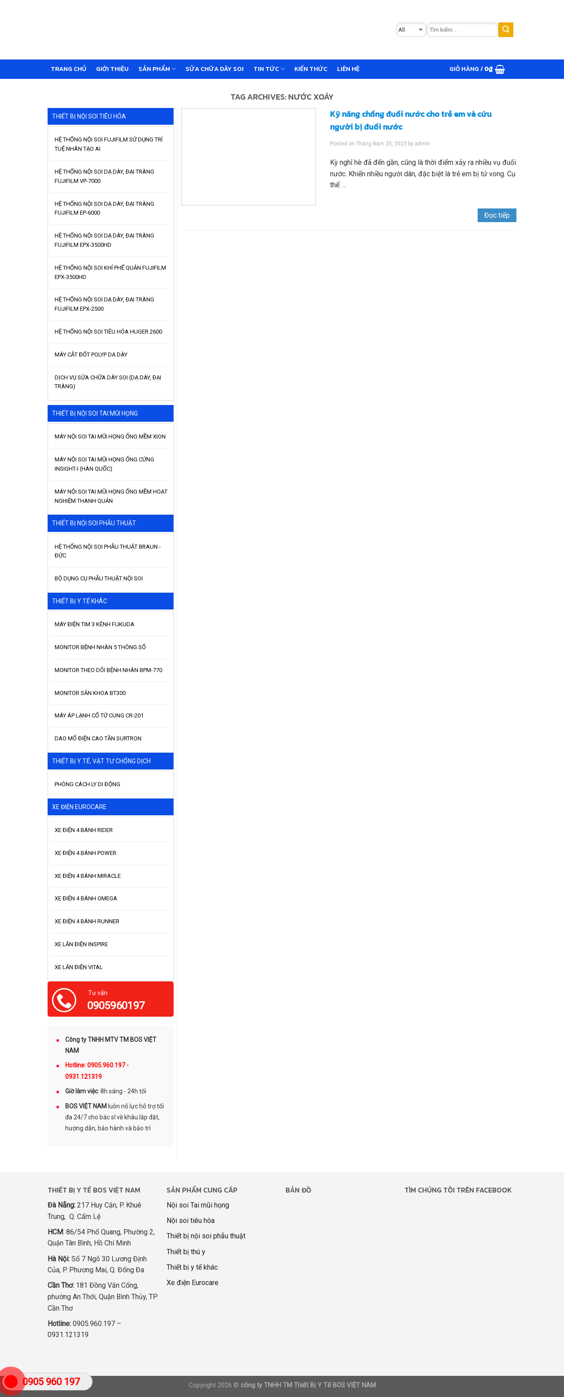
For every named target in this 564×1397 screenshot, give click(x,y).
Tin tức (269, 69)
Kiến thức (310, 69)
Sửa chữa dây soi (215, 69)
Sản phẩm (157, 69)
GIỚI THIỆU (112, 69)
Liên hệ (348, 69)
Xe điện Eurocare (193, 1282)
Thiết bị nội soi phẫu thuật (206, 1236)
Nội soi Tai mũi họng (198, 1205)
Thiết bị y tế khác (192, 1267)
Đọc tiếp (497, 215)
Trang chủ (68, 69)
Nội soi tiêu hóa (191, 1220)
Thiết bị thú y (186, 1252)
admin (422, 144)
